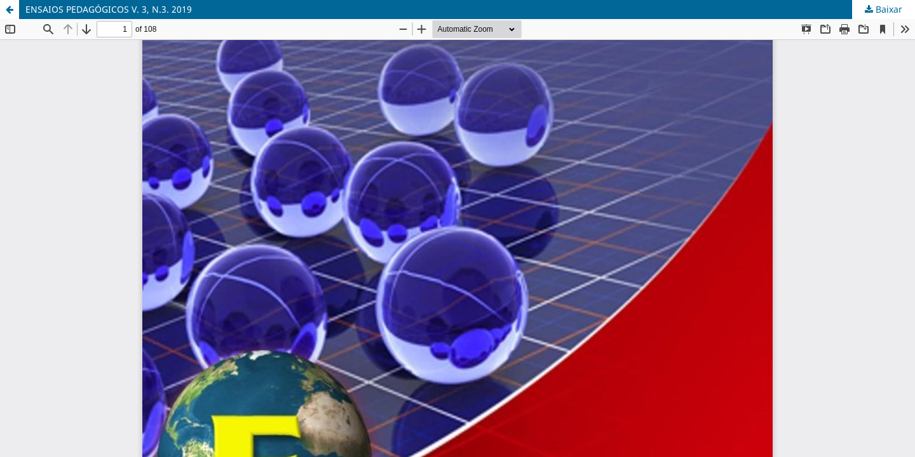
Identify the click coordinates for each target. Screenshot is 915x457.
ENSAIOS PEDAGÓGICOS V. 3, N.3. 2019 (108, 9)
